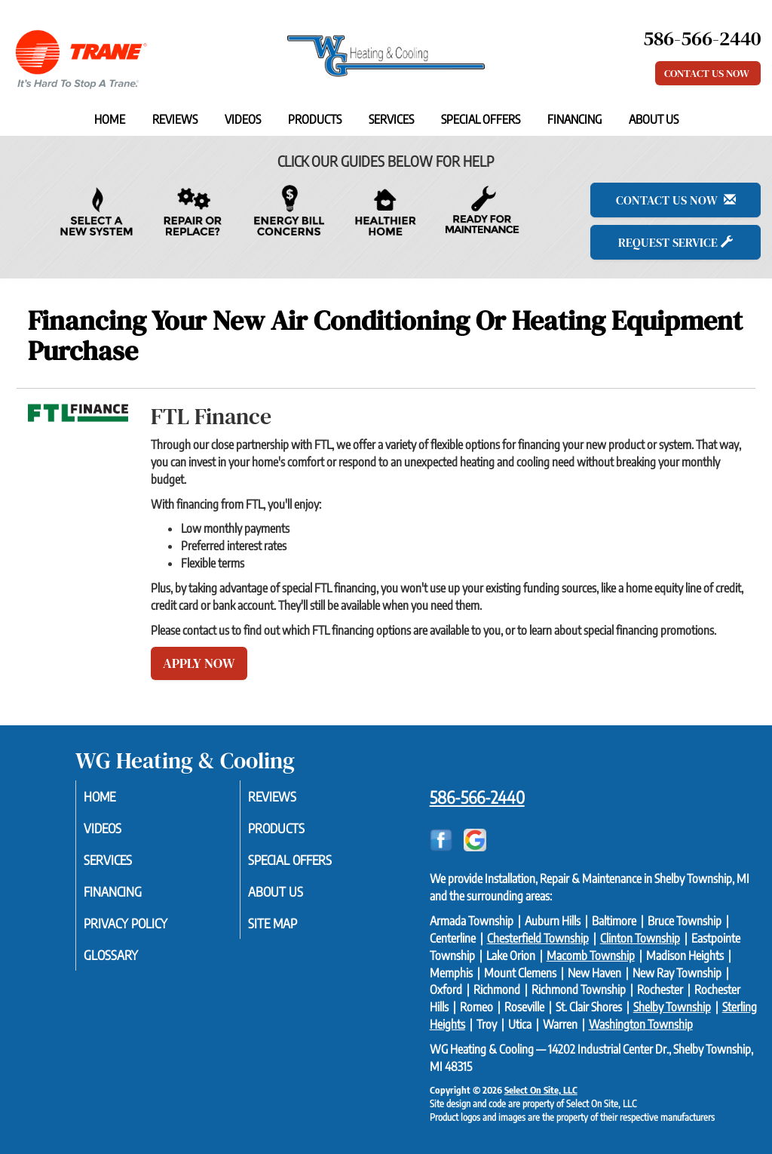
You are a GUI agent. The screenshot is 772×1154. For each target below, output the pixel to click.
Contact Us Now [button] (708, 73)
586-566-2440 (477, 797)
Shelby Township (672, 1006)
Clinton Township (640, 938)
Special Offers (480, 119)
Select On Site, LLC (540, 1090)
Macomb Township (591, 955)
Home (109, 119)
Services (391, 119)
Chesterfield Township (538, 938)
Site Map (291, 930)
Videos (243, 119)
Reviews (175, 119)
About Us (654, 119)
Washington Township (641, 1024)
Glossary (129, 963)
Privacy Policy (146, 930)
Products (315, 119)
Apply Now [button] (199, 663)
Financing (574, 119)
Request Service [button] (675, 242)
